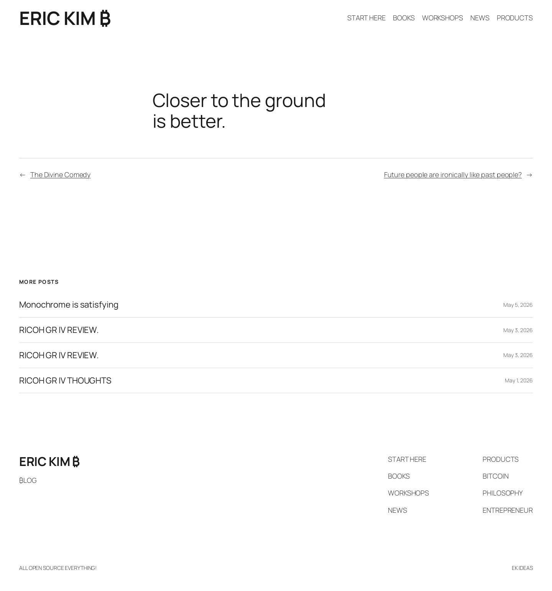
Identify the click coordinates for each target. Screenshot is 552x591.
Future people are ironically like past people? (453, 174)
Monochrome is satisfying (68, 304)
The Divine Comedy (60, 174)
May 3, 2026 (518, 330)
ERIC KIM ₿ (64, 17)
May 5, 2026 (518, 304)
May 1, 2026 (519, 380)
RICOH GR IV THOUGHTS (65, 380)
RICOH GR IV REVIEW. (59, 330)
